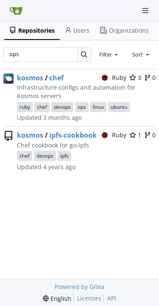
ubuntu (119, 106)
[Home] (16, 10)
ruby (25, 106)
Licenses (89, 298)
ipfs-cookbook (73, 135)
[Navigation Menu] (146, 10)
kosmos (30, 78)
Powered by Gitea (79, 287)
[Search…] (84, 54)
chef (56, 78)
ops (82, 106)
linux (98, 106)
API (111, 298)
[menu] (57, 299)
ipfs (64, 155)
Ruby (114, 78)
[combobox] (109, 54)
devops (62, 106)
